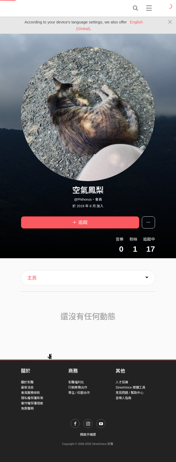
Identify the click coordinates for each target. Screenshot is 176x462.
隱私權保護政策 (32, 398)
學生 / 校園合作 (79, 393)
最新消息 (27, 387)
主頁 (32, 278)
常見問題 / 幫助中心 (129, 393)
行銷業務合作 (77, 387)
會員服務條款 (30, 393)
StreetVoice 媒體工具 (130, 387)
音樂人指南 (123, 398)
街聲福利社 (76, 382)
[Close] (170, 22)
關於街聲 (27, 382)
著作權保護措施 (32, 403)
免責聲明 (27, 408)
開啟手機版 (88, 434)
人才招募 (122, 382)
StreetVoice (42, 8)
